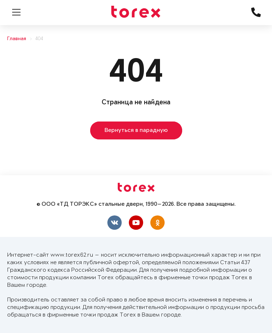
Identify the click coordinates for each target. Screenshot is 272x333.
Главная (16, 39)
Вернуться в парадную (136, 130)
